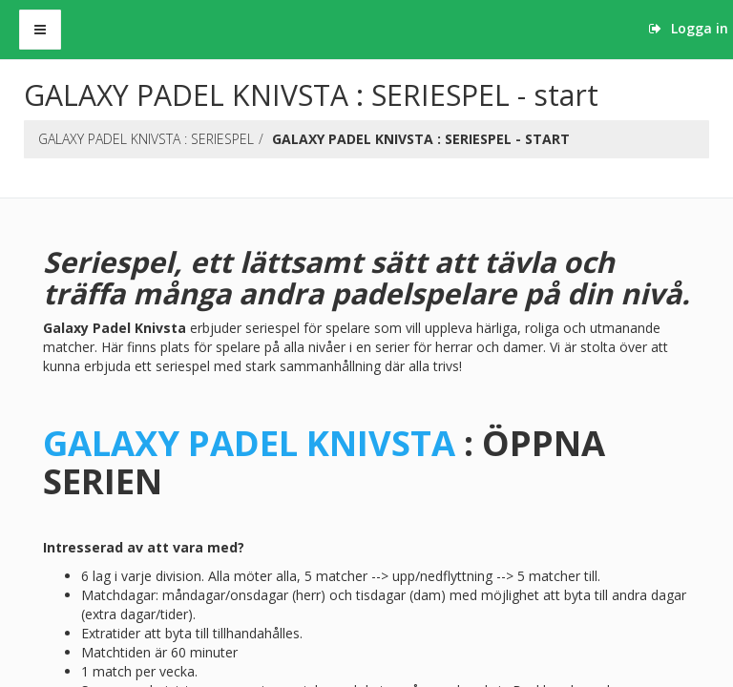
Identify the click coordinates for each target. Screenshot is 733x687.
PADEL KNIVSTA (317, 443)
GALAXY (111, 443)
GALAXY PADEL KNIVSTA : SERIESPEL (146, 139)
